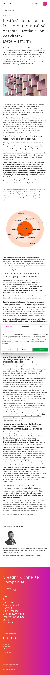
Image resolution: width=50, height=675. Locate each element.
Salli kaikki (41, 349)
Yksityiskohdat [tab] (25, 326)
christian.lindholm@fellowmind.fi (21, 555)
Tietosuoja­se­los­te (8, 667)
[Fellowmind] (7, 4)
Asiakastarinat (11, 605)
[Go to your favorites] (35, 4)
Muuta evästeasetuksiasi (10, 664)
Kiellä (9, 349)
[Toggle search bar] (40, 4)
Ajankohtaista (11, 610)
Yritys (6, 619)
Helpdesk (8, 622)
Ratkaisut (8, 602)
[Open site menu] (45, 4)
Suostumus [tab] (9, 326)
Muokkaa (25, 349)
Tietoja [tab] (41, 326)
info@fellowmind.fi (10, 633)
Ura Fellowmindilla (13, 613)
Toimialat (8, 599)
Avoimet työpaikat (13, 616)
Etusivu (7, 596)
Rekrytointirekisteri (9, 669)
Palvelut (7, 608)
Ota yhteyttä (7, 652)
